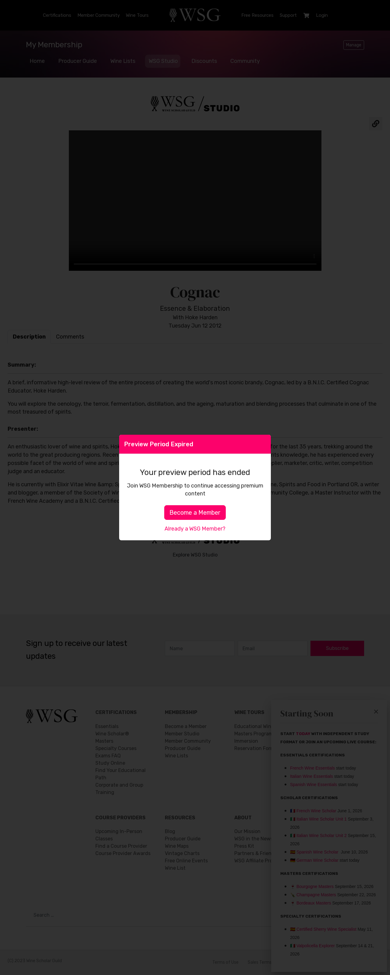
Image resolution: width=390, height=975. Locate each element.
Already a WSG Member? (195, 528)
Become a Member (195, 512)
